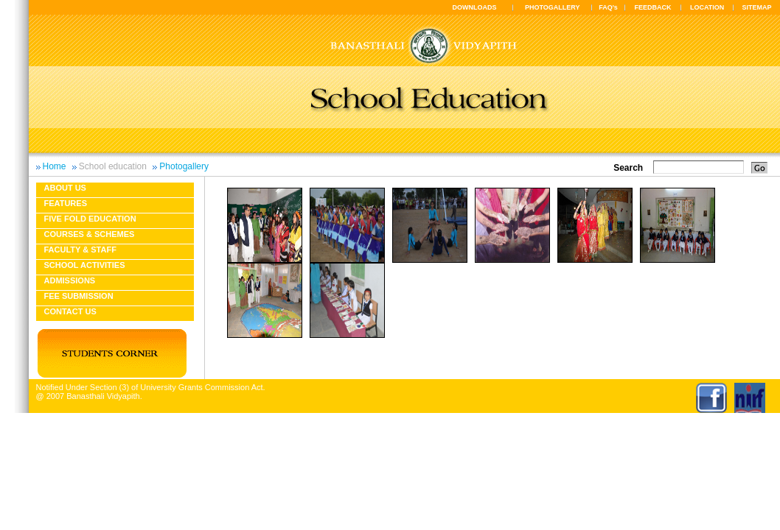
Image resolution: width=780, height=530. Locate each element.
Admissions (70, 280)
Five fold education (90, 218)
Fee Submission (79, 296)
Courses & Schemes (89, 234)
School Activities (84, 265)
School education (113, 166)
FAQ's (608, 7)
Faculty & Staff (80, 249)
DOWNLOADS (475, 7)
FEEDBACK (653, 7)
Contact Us (70, 311)
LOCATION (707, 7)
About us (65, 187)
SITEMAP (756, 7)
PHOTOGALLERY (552, 7)
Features (65, 203)
